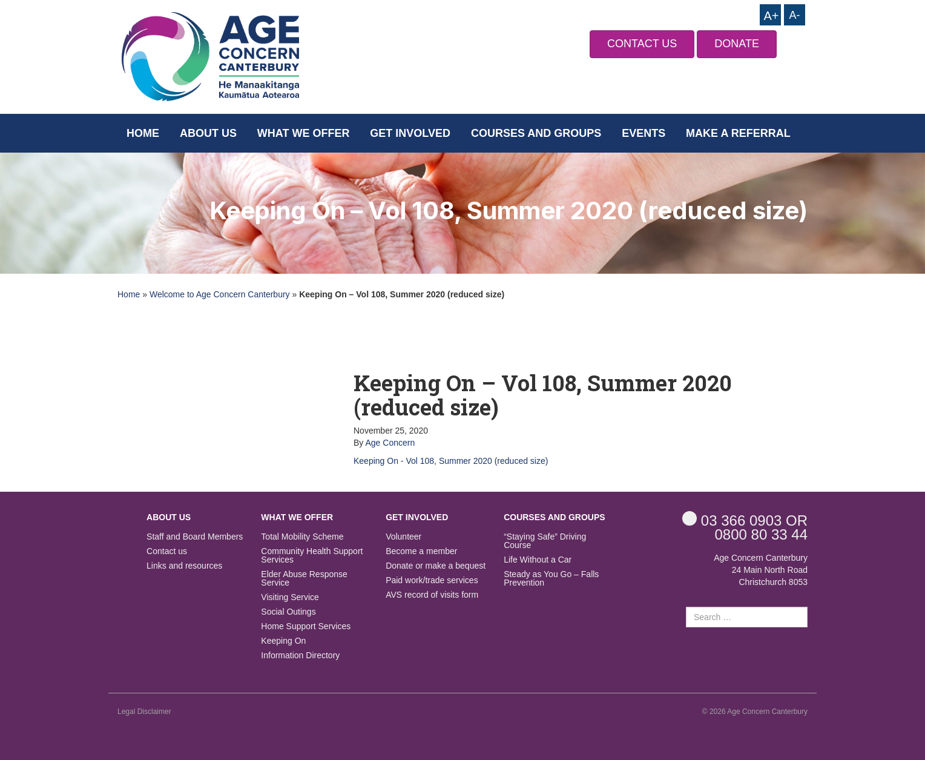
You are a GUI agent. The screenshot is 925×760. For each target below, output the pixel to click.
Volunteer (403, 536)
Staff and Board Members (194, 536)
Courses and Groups (536, 133)
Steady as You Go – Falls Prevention (551, 578)
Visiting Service (289, 597)
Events (643, 133)
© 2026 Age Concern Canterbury (755, 711)
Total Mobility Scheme (302, 536)
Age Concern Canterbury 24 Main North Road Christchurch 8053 (761, 570)
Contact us (166, 551)
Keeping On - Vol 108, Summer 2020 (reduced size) (451, 461)
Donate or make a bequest (436, 565)
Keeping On (283, 641)
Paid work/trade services (432, 580)
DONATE (736, 44)
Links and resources (184, 565)
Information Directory (300, 655)
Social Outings (288, 611)
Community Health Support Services (312, 555)
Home (143, 133)
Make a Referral (738, 133)
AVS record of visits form (432, 595)
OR (745, 520)
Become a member (421, 551)
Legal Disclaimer (144, 711)
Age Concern (390, 443)
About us (208, 133)
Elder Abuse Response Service (304, 578)
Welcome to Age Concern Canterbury (220, 294)
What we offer (303, 133)
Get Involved (410, 133)
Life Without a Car (537, 559)
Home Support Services (306, 626)
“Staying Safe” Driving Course (545, 541)
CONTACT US (642, 44)
